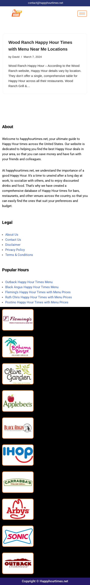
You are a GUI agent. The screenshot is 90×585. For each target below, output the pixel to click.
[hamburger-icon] (82, 14)
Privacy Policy (15, 250)
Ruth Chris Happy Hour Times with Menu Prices (38, 297)
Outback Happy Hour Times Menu (29, 282)
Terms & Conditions (19, 255)
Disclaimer (12, 245)
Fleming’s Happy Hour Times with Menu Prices (38, 292)
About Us (11, 235)
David (16, 56)
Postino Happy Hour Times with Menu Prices (36, 302)
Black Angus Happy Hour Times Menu (32, 287)
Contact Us (13, 240)
